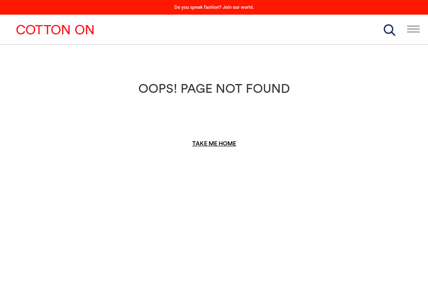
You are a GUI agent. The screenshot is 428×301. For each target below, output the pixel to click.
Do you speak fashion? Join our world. (214, 7)
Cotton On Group (55, 29)
